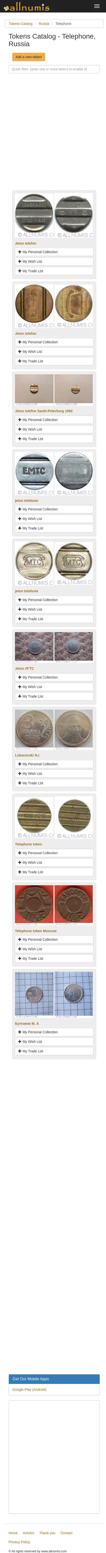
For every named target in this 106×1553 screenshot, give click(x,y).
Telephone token (28, 844)
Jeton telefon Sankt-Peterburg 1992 (44, 411)
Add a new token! (28, 57)
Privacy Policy (19, 1542)
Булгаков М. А (27, 1023)
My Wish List (30, 261)
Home (13, 1533)
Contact (66, 1533)
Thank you (47, 1533)
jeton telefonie (26, 501)
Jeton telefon (25, 243)
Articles (28, 1533)
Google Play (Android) (29, 1389)
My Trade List (30, 271)
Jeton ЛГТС (24, 668)
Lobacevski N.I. (27, 755)
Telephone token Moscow (35, 931)
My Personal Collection (38, 252)
